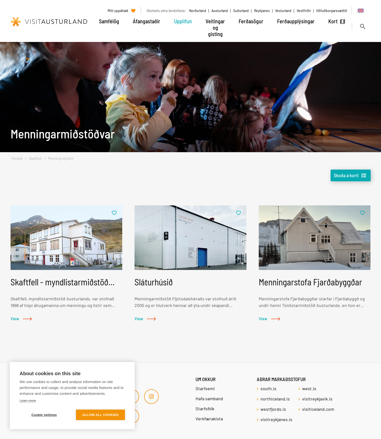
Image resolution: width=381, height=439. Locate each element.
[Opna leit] (362, 26)
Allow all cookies (100, 415)
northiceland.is (275, 398)
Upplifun (35, 158)
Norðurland (197, 10)
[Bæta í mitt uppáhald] (114, 213)
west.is (309, 388)
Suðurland (241, 10)
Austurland (219, 10)
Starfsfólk (205, 408)
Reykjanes (262, 10)
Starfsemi (206, 388)
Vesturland (283, 10)
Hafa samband (209, 398)
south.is (268, 388)
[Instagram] (151, 396)
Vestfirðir (304, 10)
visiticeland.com (318, 409)
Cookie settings (44, 415)
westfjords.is (273, 409)
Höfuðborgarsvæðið (331, 10)
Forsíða (17, 158)
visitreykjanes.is (276, 419)
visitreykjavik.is (317, 398)
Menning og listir (61, 158)
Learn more (28, 400)
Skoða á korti (346, 175)
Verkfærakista (209, 418)
